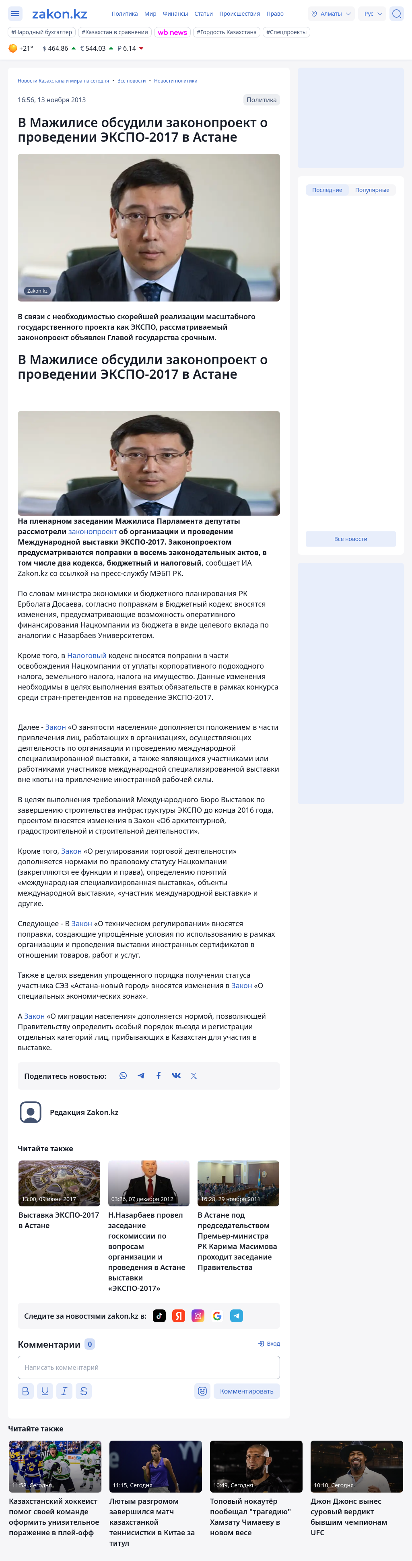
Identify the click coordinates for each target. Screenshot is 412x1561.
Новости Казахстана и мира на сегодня (63, 80)
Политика (124, 13)
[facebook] (158, 1076)
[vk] (176, 1076)
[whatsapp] (123, 1076)
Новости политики (176, 80)
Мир (150, 13)
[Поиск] (396, 13)
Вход (273, 1343)
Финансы (175, 13)
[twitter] (194, 1076)
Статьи (203, 13)
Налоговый (87, 655)
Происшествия (239, 13)
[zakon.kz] (59, 14)
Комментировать (247, 1391)
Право (275, 13)
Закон (55, 727)
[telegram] (141, 1076)
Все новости (131, 80)
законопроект (92, 531)
